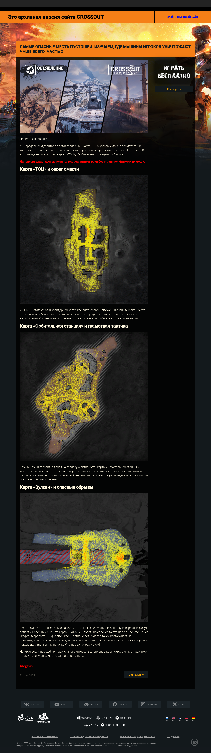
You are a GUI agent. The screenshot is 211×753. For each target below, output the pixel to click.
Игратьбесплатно (174, 72)
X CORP (181, 704)
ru (167, 721)
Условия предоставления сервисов (89, 736)
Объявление (136, 674)
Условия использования (45, 736)
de (186, 721)
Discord (94, 704)
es (193, 721)
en (173, 721)
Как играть (174, 89)
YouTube (65, 704)
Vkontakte (35, 704)
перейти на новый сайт (183, 17)
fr (180, 721)
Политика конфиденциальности (137, 736)
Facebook (123, 704)
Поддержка (173, 736)
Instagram (152, 704)
